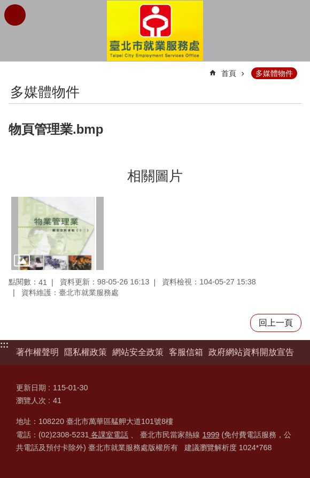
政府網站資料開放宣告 (251, 352)
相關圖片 (155, 175)
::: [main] (15, 68)
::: (4, 344)
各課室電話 (108, 434)
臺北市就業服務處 (155, 30)
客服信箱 (186, 352)
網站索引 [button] (15, 15)
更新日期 (31, 387)
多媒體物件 (274, 73)
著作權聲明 (37, 352)
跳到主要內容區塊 (5, 5)
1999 (210, 434)
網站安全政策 (138, 352)
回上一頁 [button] (276, 322)
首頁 (228, 73)
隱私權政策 (85, 352)
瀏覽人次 (31, 400)
